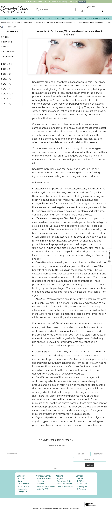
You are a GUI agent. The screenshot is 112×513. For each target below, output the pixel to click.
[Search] (37, 9)
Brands (6, 18)
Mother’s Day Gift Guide (96, 18)
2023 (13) (6, 81)
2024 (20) (6, 76)
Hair (14, 18)
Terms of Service (72, 508)
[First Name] (81, 454)
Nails (41, 18)
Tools (49, 18)
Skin (21, 18)
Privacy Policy (23, 486)
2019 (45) (6, 101)
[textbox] (56, 9)
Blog (79, 18)
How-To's (6, 44)
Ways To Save (68, 18)
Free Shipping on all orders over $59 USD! (95, 22)
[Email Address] (89, 459)
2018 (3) (6, 106)
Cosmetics (30, 18)
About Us (21, 478)
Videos (5, 39)
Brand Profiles (9, 54)
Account (59, 476)
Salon (20, 481)
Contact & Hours (44, 478)
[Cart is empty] (103, 11)
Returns (40, 484)
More (57, 18)
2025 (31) (6, 71)
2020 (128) (7, 96)
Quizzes (5, 49)
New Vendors (23, 484)
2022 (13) (6, 86)
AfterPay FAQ (42, 489)
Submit (90, 465)
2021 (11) (6, 91)
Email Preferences (64, 484)
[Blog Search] (11, 27)
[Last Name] (98, 454)
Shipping (41, 481)
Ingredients (7, 59)
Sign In (60, 478)
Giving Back (22, 491)
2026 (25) (6, 66)
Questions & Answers (46, 486)
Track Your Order (64, 481)
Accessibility (22, 489)
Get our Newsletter (65, 486)
